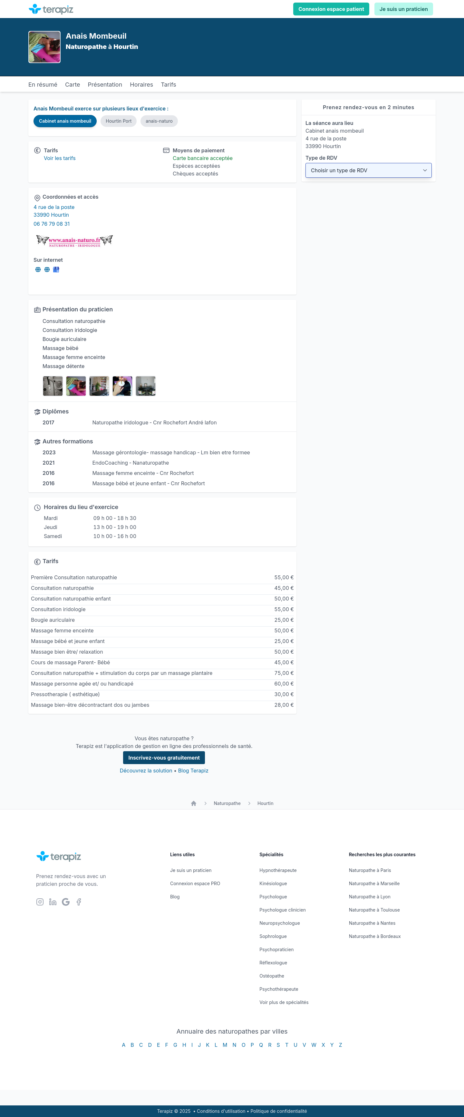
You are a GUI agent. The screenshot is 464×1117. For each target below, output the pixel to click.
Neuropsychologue (279, 923)
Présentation (105, 84)
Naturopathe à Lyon (370, 896)
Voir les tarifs (60, 158)
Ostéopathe (271, 976)
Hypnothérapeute (277, 870)
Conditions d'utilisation (221, 1111)
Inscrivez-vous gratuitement (164, 757)
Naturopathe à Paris (370, 870)
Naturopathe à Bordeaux (375, 936)
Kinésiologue (273, 883)
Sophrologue (272, 936)
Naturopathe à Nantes (372, 923)
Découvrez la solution (146, 770)
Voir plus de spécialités (283, 1002)
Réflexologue (273, 962)
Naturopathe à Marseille (374, 883)
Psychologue (273, 896)
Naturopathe (227, 803)
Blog (175, 896)
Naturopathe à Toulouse (374, 910)
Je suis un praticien (404, 9)
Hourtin (265, 803)
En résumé (42, 84)
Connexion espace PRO (195, 883)
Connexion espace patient (331, 9)
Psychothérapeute (278, 989)
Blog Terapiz (193, 770)
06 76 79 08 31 (52, 224)
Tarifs (168, 84)
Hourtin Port (118, 121)
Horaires (141, 84)
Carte (72, 84)
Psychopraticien (276, 949)
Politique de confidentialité (278, 1111)
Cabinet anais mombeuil (65, 121)
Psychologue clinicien (282, 910)
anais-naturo (159, 121)
